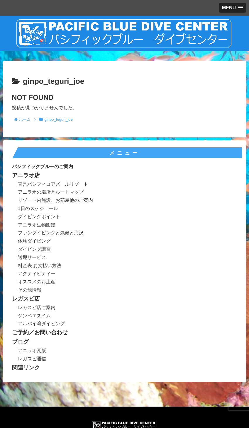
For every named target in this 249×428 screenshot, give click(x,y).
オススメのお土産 (36, 281)
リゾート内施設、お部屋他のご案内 (55, 200)
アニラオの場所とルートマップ (51, 192)
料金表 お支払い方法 (39, 265)
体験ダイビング (34, 240)
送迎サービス (32, 257)
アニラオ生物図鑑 (36, 224)
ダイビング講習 (34, 249)
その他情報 (29, 289)
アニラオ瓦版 (32, 350)
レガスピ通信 (32, 358)
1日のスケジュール (38, 208)
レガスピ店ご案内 (36, 307)
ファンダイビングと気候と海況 (51, 232)
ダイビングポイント (39, 216)
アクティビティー (36, 273)
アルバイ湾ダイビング (41, 323)
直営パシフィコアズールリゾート (53, 184)
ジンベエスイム (34, 315)
